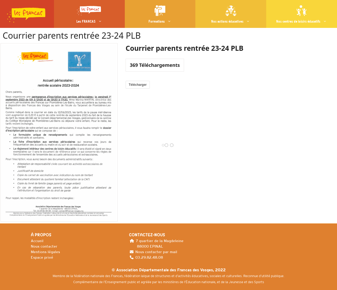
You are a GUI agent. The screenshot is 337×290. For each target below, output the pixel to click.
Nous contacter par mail (156, 252)
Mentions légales (45, 252)
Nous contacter (44, 246)
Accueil (37, 241)
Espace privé (42, 257)
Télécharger (138, 85)
